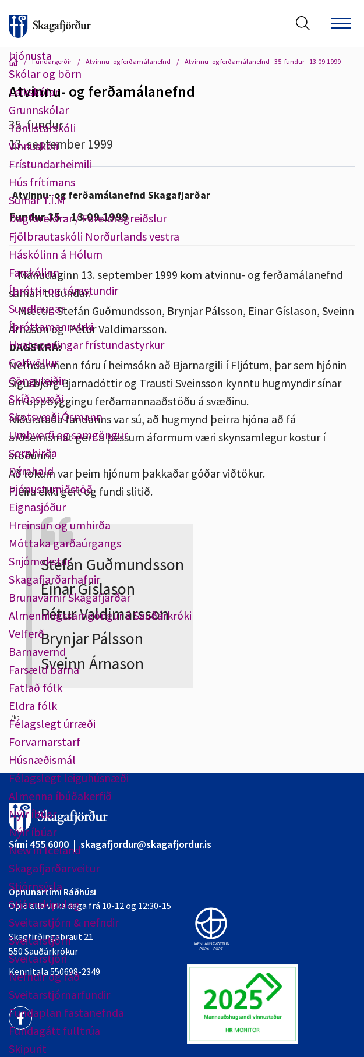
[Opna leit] (302, 23)
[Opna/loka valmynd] (340, 23)
